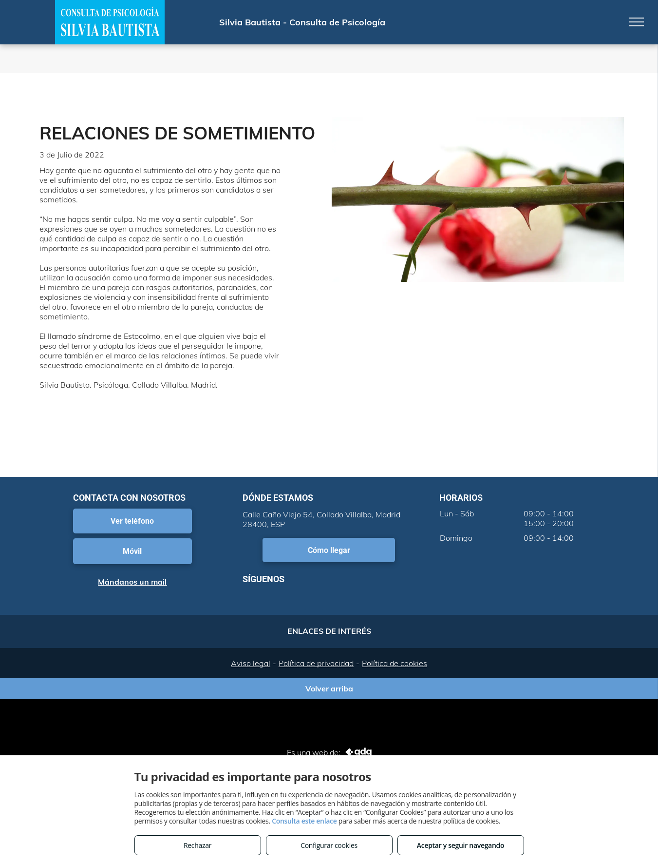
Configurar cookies (329, 845)
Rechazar (197, 845)
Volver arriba (329, 688)
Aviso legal (250, 663)
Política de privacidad (316, 663)
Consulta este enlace (304, 821)
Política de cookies (394, 663)
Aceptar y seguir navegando (460, 845)
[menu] (636, 22)
